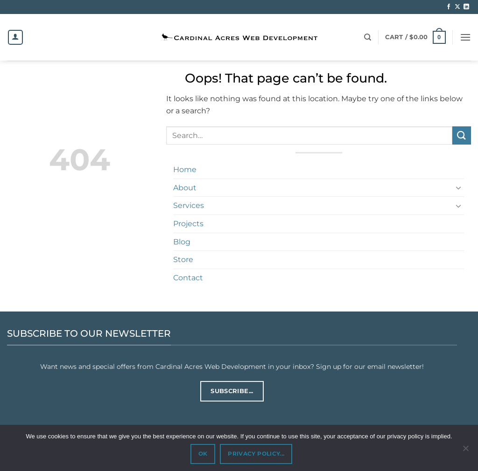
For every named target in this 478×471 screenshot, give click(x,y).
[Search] (367, 37)
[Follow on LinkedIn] (466, 7)
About (185, 187)
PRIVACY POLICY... (256, 453)
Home (185, 169)
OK (203, 453)
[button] (415, 37)
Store (183, 259)
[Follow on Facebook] (448, 7)
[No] (465, 450)
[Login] (15, 37)
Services (188, 205)
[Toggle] (458, 187)
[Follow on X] (457, 7)
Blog (181, 241)
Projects (188, 223)
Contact (188, 277)
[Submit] (461, 135)
